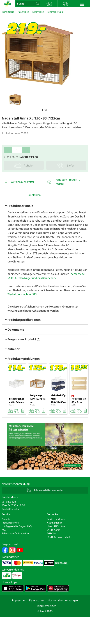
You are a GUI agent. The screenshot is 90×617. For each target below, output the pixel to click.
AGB (4, 529)
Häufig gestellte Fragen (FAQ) (17, 526)
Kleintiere (38, 12)
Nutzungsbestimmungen (63, 600)
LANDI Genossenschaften (60, 537)
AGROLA (51, 533)
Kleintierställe (55, 12)
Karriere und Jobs (56, 519)
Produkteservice (10, 522)
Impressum (19, 600)
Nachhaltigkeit (54, 522)
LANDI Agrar (53, 529)
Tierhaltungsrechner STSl (22, 294)
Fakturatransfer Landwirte (15, 533)
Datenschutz (36, 600)
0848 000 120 (9, 501)
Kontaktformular (10, 509)
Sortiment (8, 12)
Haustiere (23, 12)
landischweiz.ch (46, 606)
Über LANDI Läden (56, 526)
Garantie (6, 519)
